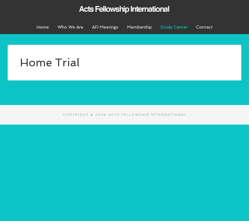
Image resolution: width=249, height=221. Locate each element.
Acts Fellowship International (124, 9)
